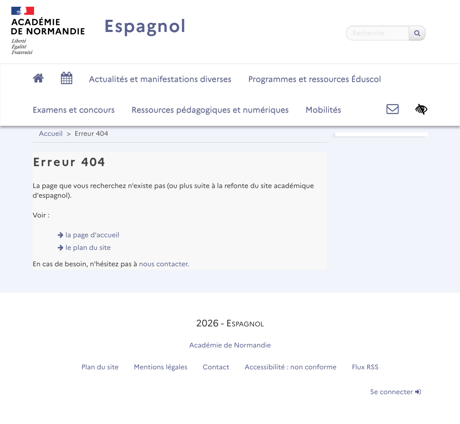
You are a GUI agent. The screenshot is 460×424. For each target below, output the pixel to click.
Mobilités (323, 110)
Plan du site (99, 367)
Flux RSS (365, 367)
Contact (215, 367)
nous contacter (163, 264)
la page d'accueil (92, 235)
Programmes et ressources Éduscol (314, 79)
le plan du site (88, 248)
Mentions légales (161, 367)
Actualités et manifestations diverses (160, 79)
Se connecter (395, 392)
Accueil (51, 134)
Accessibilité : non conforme (290, 367)
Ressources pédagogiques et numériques (210, 110)
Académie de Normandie (230, 346)
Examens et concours (74, 110)
